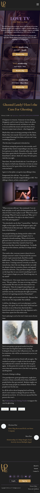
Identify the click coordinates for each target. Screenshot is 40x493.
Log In (13, 481)
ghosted (13, 409)
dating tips (5, 409)
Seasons (36, 468)
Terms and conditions (33, 489)
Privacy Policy (33, 486)
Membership (20, 54)
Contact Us (36, 471)
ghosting (21, 409)
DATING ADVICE (25, 115)
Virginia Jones (15, 115)
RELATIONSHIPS (34, 115)
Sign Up (24, 481)
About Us (36, 466)
